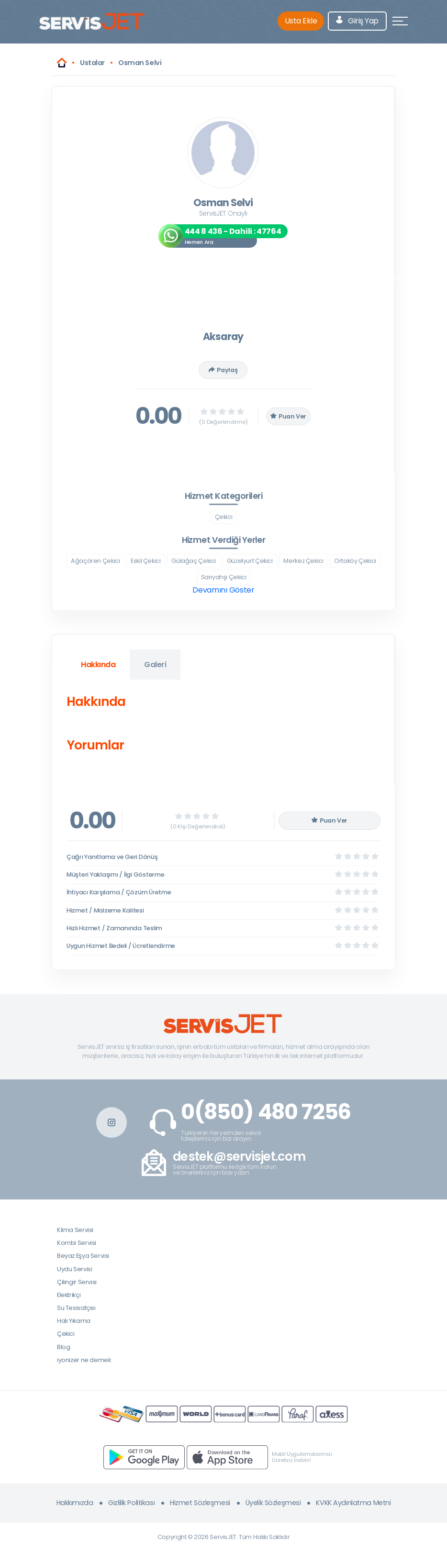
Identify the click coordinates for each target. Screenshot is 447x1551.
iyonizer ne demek (84, 1360)
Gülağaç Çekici (193, 561)
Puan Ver (288, 416)
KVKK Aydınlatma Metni (353, 1502)
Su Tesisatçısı (76, 1308)
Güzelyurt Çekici (250, 561)
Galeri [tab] (155, 664)
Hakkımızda (74, 1502)
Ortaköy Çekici (355, 561)
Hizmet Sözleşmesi (200, 1502)
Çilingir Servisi (77, 1282)
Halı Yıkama (73, 1321)
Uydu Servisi (74, 1269)
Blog (63, 1347)
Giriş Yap (357, 20)
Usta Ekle (301, 20)
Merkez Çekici (303, 561)
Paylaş (223, 370)
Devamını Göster (223, 589)
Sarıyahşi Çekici (223, 577)
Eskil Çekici (145, 561)
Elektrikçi (68, 1295)
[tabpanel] (223, 725)
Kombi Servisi (76, 1243)
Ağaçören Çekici (95, 561)
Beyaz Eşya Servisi (83, 1256)
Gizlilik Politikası (131, 1502)
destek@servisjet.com (239, 1156)
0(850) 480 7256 (266, 1112)
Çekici (224, 517)
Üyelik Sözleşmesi (273, 1502)
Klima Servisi (75, 1230)
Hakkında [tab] (98, 664)
